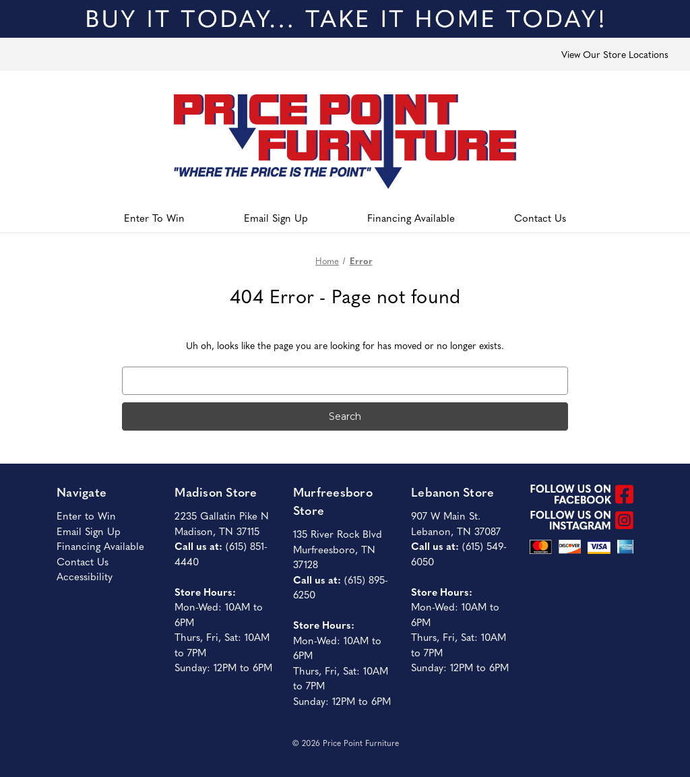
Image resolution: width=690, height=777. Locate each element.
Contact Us (540, 217)
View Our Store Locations (614, 54)
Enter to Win (86, 515)
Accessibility (85, 576)
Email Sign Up (276, 217)
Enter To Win (154, 217)
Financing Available (411, 217)
